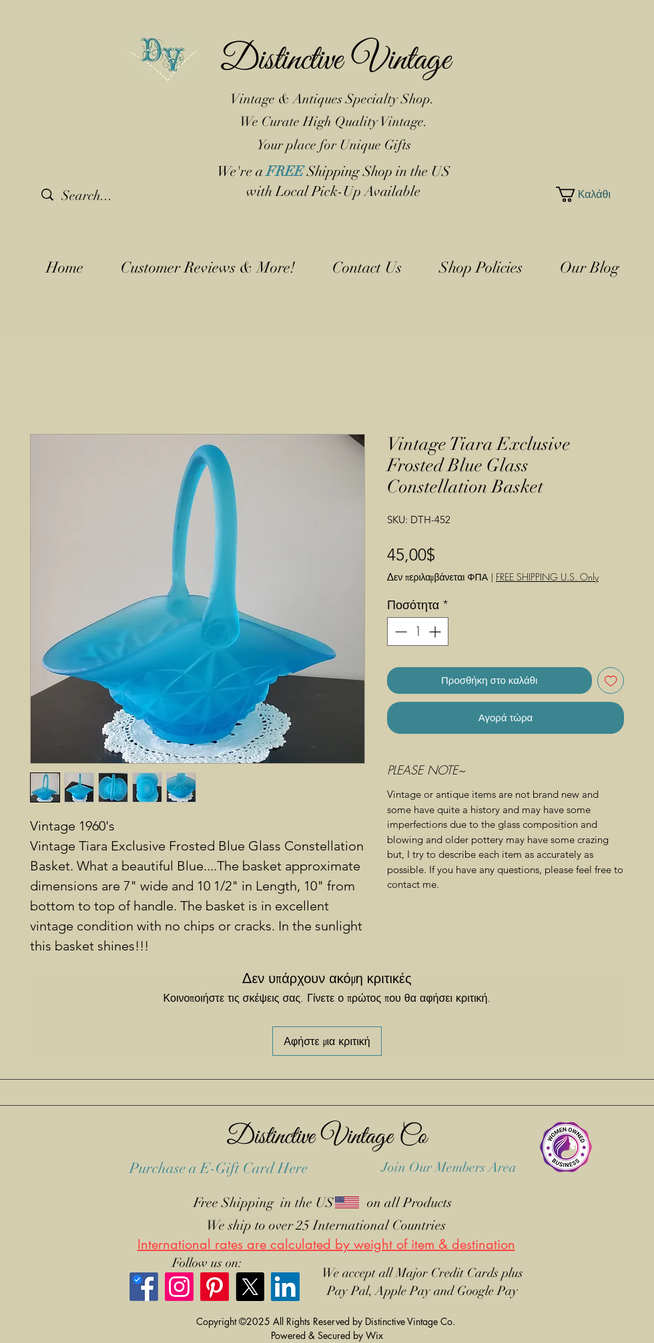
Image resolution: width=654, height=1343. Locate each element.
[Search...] (111, 196)
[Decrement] (399, 631)
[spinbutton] (418, 631)
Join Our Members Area (449, 1167)
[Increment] (436, 631)
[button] (587, 194)
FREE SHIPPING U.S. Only (547, 577)
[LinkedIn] (285, 1286)
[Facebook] (143, 1286)
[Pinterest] (214, 1286)
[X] (250, 1286)
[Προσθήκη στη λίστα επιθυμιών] (611, 680)
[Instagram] (179, 1286)
